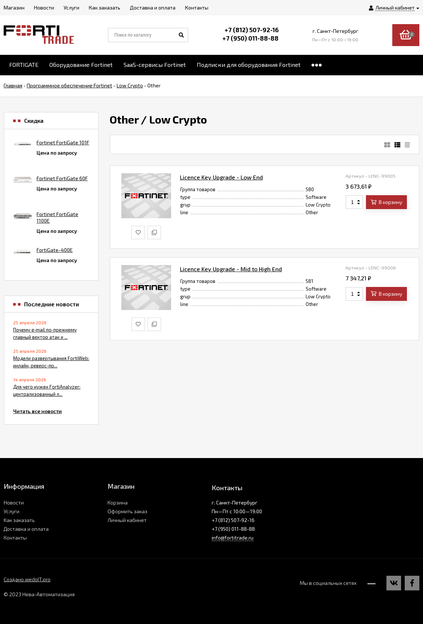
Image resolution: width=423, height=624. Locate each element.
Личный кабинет (127, 520)
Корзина (117, 502)
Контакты (15, 537)
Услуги (11, 511)
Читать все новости (37, 411)
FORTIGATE (23, 64)
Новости (14, 502)
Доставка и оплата (26, 529)
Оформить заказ (127, 511)
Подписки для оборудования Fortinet (249, 64)
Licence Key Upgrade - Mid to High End (231, 268)
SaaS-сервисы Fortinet (155, 64)
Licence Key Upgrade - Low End (221, 177)
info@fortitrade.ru (232, 537)
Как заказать (19, 520)
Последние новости (51, 304)
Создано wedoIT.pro (27, 579)
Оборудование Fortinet (81, 64)
